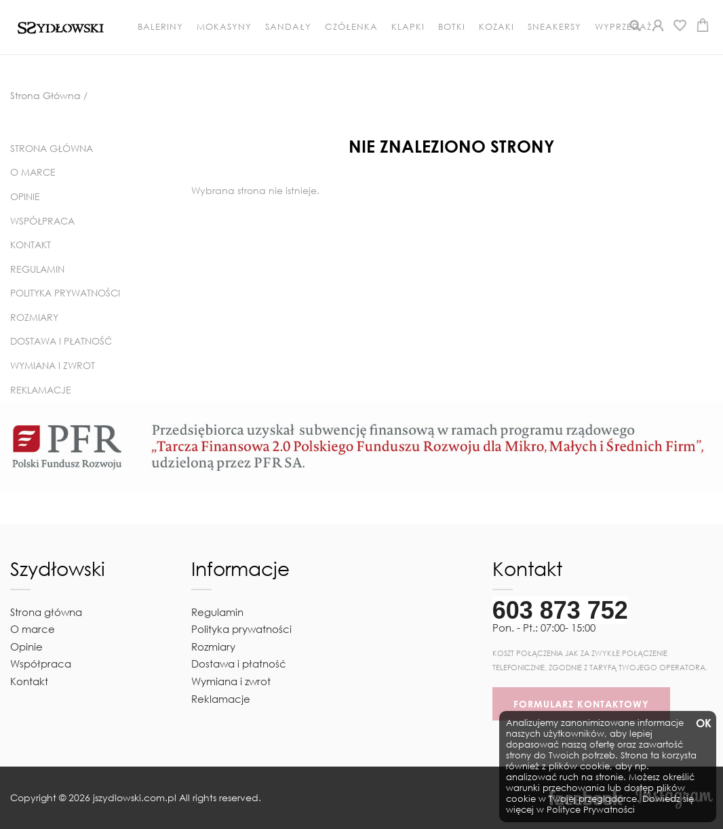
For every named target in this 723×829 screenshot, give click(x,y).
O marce (33, 172)
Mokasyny (224, 27)
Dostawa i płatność (61, 340)
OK (702, 723)
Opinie (25, 196)
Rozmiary (34, 317)
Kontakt (30, 244)
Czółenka (351, 27)
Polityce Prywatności (591, 809)
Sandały (288, 27)
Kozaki (496, 27)
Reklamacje (40, 389)
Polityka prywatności (65, 292)
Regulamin (37, 269)
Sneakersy (554, 27)
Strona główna (51, 148)
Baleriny (160, 27)
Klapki (408, 27)
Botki (451, 27)
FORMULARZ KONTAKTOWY (581, 704)
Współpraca (42, 220)
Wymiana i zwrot (52, 365)
